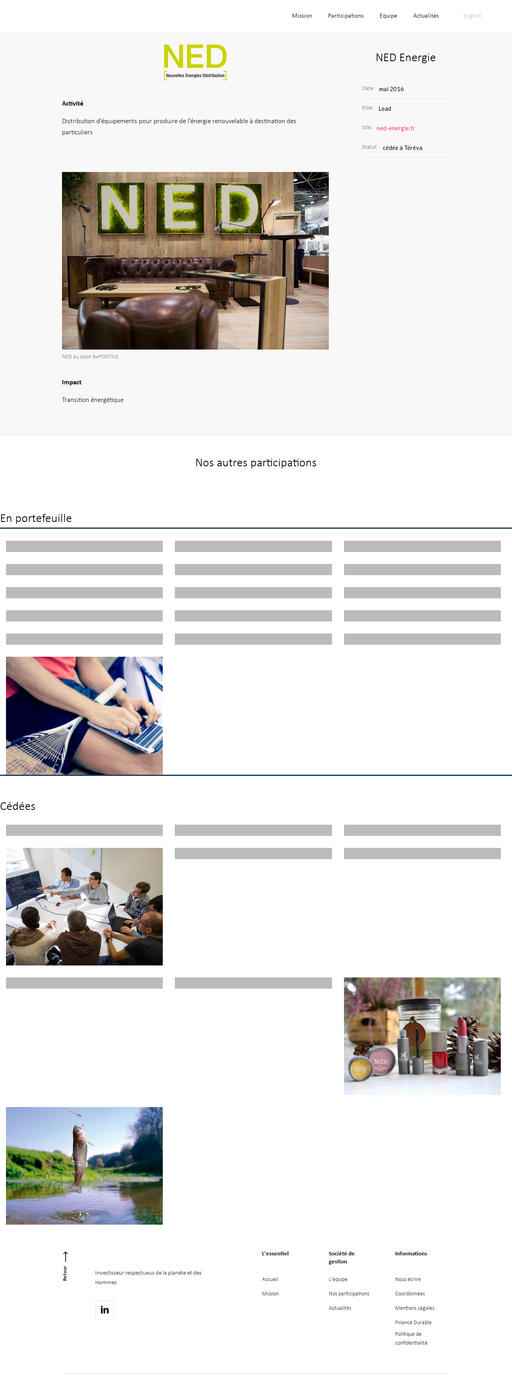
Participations (346, 16)
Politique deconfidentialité (411, 1338)
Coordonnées (410, 1294)
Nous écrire (408, 1280)
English (472, 16)
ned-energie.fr (396, 128)
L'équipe (338, 1280)
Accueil (270, 1280)
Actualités (426, 16)
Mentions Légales (414, 1308)
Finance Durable (413, 1323)
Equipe (388, 16)
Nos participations (349, 1294)
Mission (302, 16)
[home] (70, 16)
